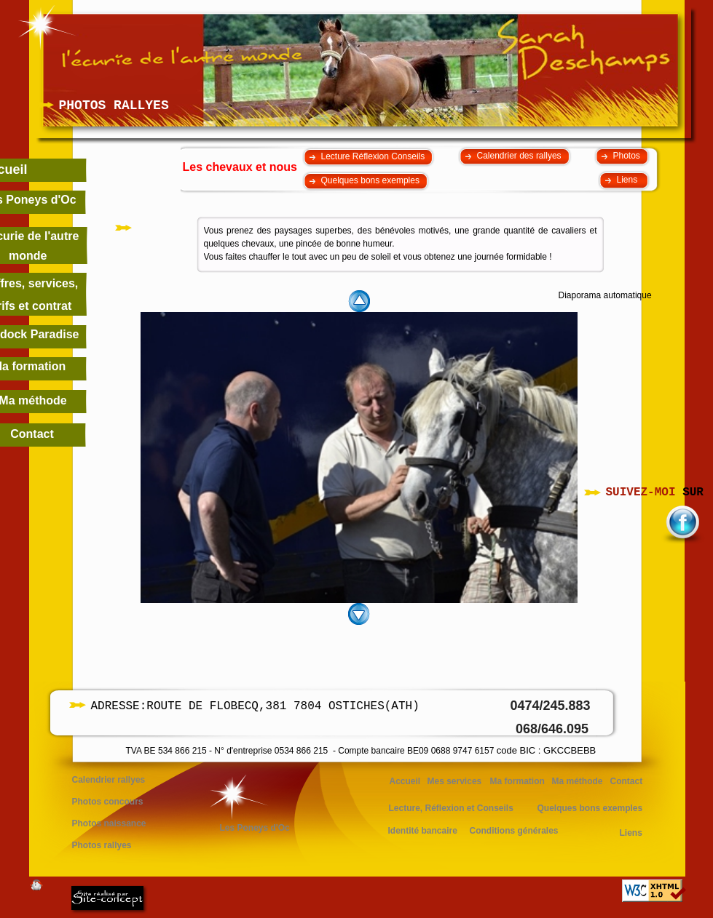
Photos (626, 156)
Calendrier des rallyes (519, 156)
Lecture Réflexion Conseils (373, 156)
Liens (628, 180)
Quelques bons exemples (370, 180)
